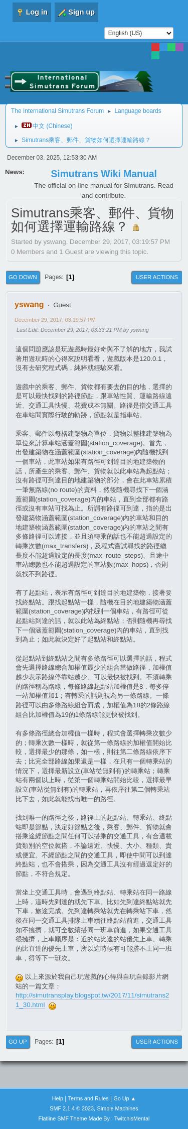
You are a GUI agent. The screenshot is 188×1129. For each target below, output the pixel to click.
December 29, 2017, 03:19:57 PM (55, 320)
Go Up (18, 1042)
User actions (157, 277)
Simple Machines (117, 1108)
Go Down (23, 277)
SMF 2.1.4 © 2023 (72, 1108)
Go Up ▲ (124, 1098)
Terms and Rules (88, 1098)
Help (57, 1098)
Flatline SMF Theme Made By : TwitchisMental (94, 1118)
